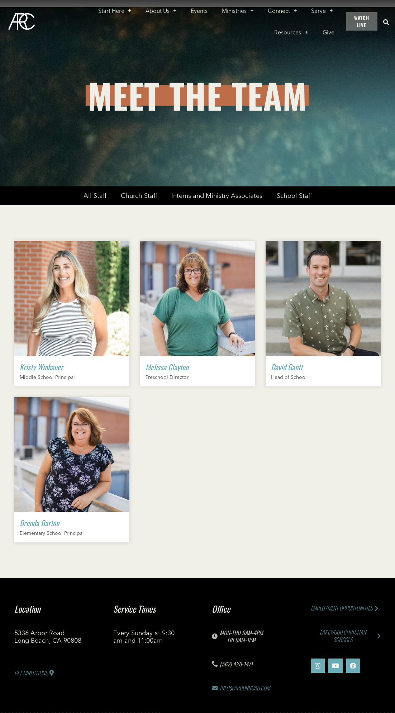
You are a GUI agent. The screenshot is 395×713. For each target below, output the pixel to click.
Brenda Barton (39, 522)
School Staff (294, 195)
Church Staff (139, 195)
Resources (291, 29)
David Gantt (287, 366)
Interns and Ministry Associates (216, 195)
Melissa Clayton (167, 366)
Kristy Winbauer (41, 366)
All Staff (95, 195)
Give (328, 29)
